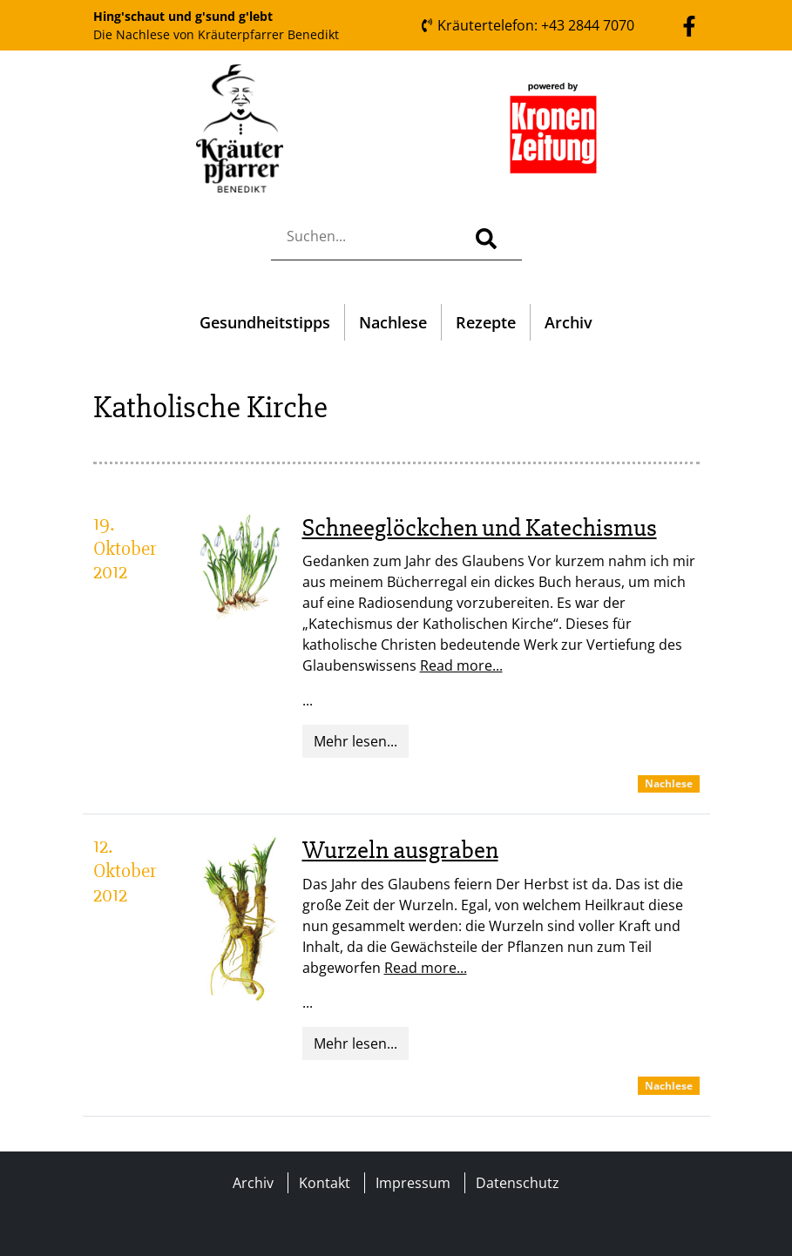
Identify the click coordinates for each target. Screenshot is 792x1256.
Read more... (461, 665)
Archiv (568, 322)
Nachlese (393, 322)
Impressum (413, 1182)
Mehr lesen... (355, 741)
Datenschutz (517, 1182)
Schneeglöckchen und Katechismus (479, 528)
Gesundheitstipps (265, 322)
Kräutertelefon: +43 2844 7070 (527, 25)
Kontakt (324, 1182)
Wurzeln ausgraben (400, 850)
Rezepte (486, 322)
